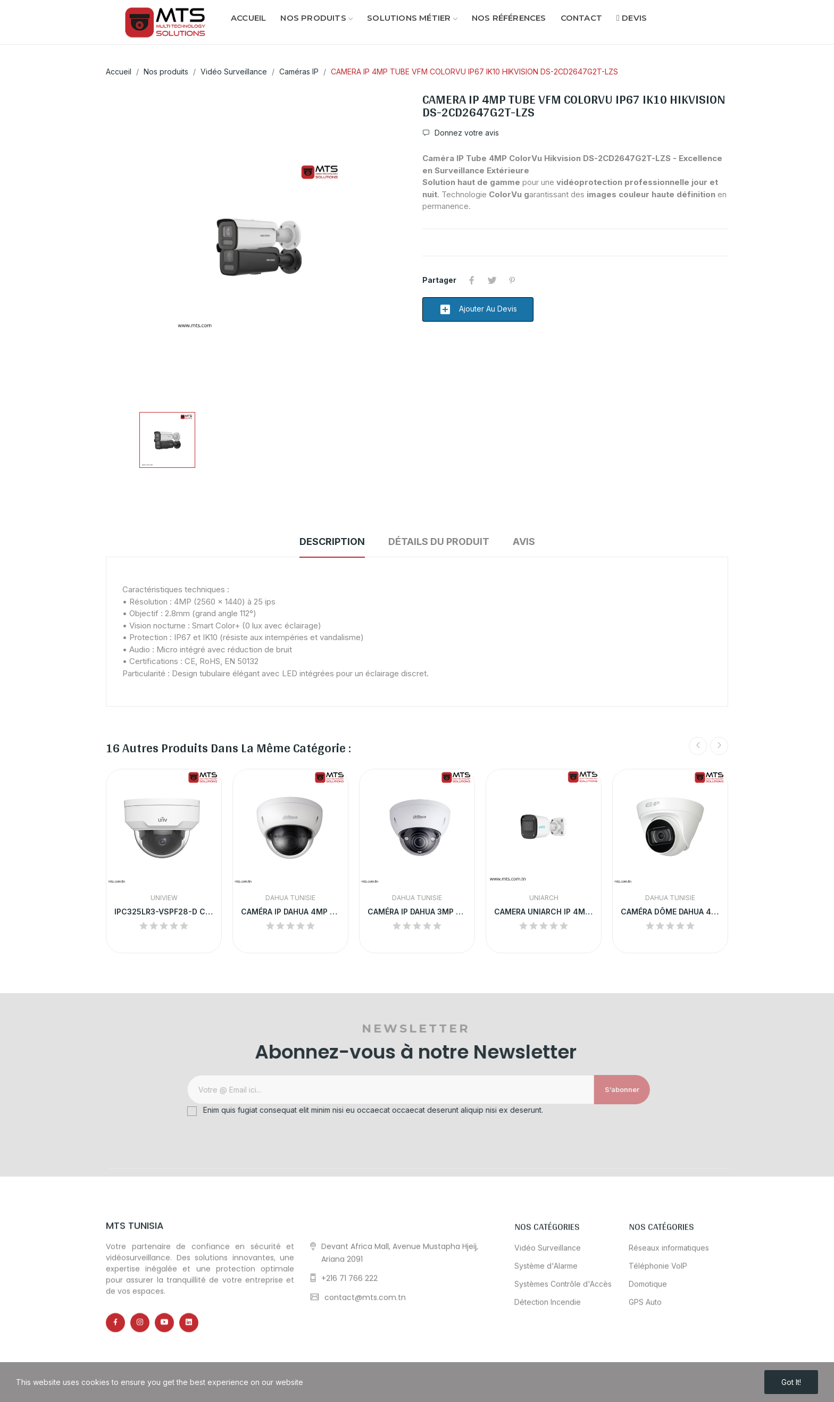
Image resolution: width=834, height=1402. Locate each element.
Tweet (492, 280)
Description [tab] (332, 541)
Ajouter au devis (478, 309)
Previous (698, 746)
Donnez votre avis (465, 133)
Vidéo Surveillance (547, 1355)
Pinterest (512, 280)
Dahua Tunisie (290, 898)
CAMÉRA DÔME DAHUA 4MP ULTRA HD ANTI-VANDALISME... (670, 911)
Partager (472, 280)
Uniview (164, 898)
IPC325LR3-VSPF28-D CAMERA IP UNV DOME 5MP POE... (163, 911)
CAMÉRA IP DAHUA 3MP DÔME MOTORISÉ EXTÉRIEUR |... (417, 911)
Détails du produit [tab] (438, 541)
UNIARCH (543, 898)
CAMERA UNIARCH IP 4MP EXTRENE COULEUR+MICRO (543, 911)
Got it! (791, 1382)
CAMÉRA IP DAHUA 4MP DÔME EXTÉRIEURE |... (290, 911)
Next (719, 746)
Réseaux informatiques (669, 1355)
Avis (524, 541)
